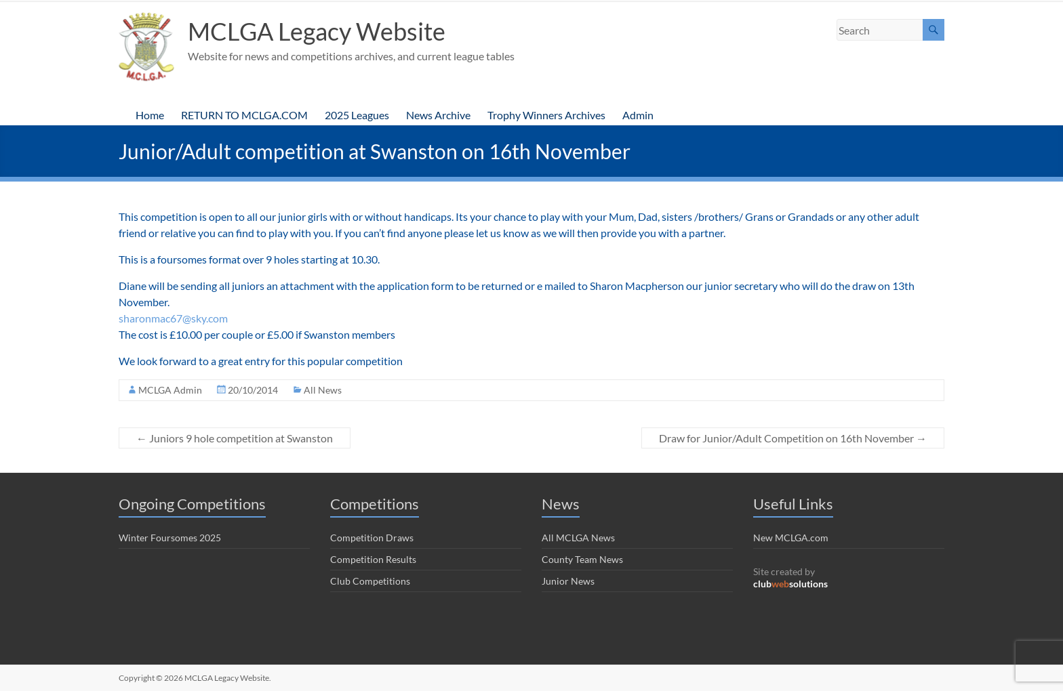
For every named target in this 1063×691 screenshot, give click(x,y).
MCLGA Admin (170, 390)
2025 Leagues (357, 114)
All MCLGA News (578, 537)
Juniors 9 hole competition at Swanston (234, 438)
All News (323, 390)
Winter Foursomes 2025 (170, 537)
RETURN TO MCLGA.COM (244, 114)
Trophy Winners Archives (546, 114)
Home (150, 114)
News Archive (438, 114)
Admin (638, 114)
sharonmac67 (150, 318)
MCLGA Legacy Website (316, 31)
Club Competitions (370, 581)
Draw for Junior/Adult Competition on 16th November (793, 438)
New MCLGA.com (790, 537)
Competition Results (373, 559)
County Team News (582, 559)
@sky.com (205, 318)
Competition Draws (372, 537)
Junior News (568, 581)
